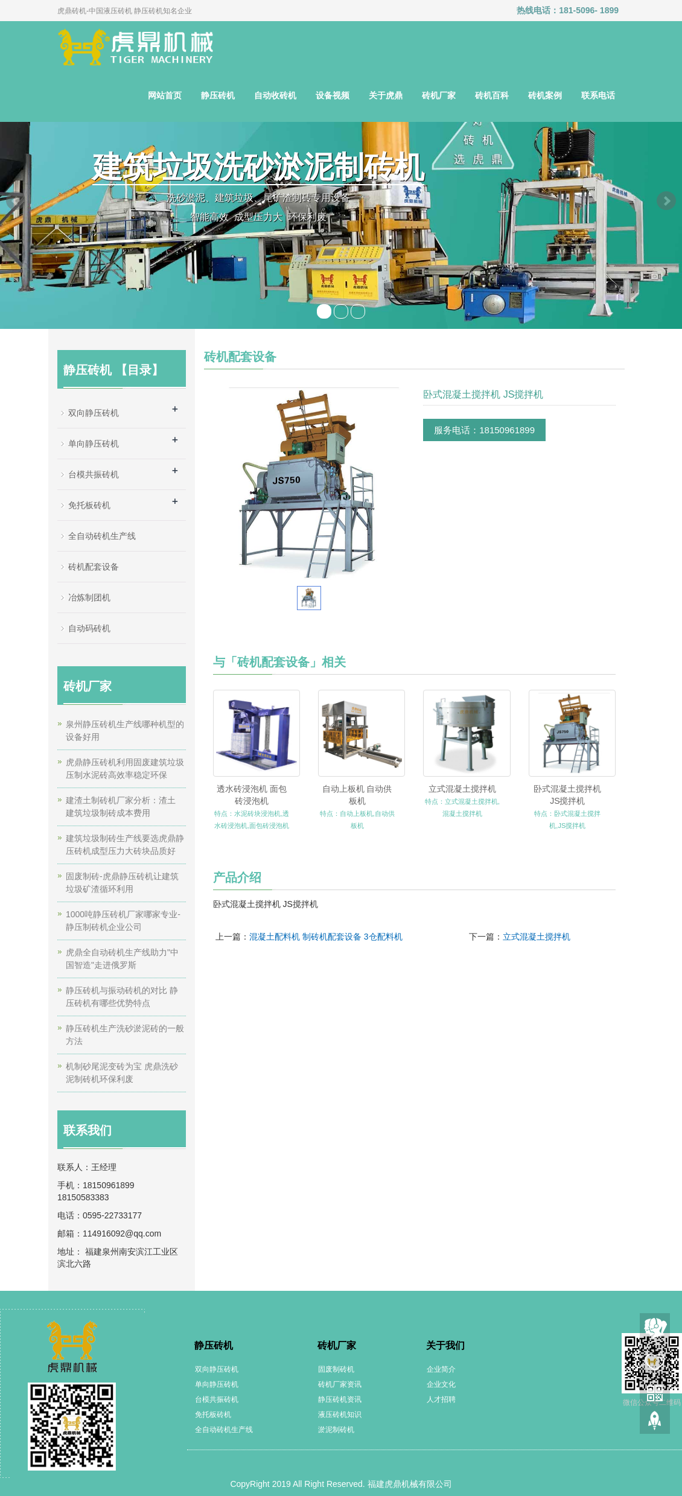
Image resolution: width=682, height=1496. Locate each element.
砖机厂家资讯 (340, 1384)
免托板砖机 (89, 505)
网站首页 (165, 95)
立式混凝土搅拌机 (462, 789)
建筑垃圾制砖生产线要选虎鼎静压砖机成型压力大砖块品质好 (125, 844)
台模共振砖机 (93, 474)
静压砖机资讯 (340, 1399)
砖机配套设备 (93, 566)
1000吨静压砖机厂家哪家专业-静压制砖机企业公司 (123, 920)
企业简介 (441, 1369)
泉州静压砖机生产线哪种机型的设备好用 (125, 730)
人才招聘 (441, 1399)
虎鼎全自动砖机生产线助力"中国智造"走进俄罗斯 (122, 958)
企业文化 (441, 1384)
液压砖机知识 (340, 1414)
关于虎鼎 (386, 95)
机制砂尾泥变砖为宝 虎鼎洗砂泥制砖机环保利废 (122, 1073)
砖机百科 (492, 95)
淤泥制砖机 (336, 1429)
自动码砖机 (89, 628)
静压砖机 (218, 95)
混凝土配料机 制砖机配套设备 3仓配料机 (326, 936)
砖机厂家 (439, 95)
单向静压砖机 (93, 443)
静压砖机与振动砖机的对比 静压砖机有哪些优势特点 (122, 996)
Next (666, 201)
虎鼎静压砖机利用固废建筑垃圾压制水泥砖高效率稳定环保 (125, 768)
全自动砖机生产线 (102, 536)
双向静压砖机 (93, 413)
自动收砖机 (275, 95)
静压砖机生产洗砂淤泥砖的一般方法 (125, 1034)
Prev (15, 201)
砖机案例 (545, 95)
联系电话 (598, 95)
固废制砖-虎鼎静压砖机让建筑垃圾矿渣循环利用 (122, 882)
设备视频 (332, 95)
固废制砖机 (336, 1369)
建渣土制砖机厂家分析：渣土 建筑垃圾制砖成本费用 (121, 806)
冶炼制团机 (89, 597)
